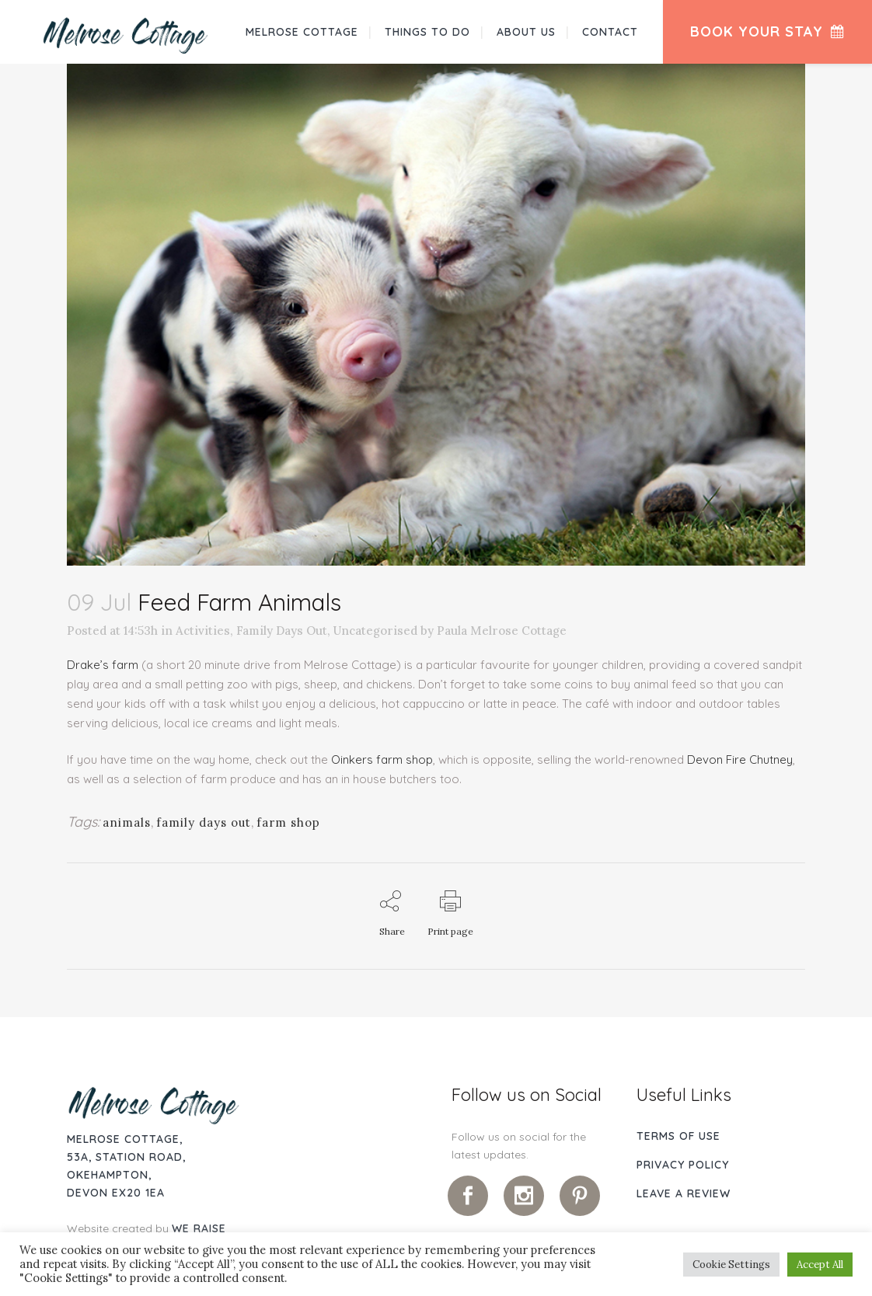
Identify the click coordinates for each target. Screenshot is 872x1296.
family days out (203, 822)
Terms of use (678, 1136)
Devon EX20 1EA (116, 1193)
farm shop (288, 822)
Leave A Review (684, 1193)
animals (127, 822)
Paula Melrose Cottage (502, 630)
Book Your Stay (767, 31)
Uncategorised (375, 630)
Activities (203, 630)
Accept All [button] (820, 1264)
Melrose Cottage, (125, 1139)
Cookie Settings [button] (731, 1264)
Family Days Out (281, 630)
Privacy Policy (683, 1165)
